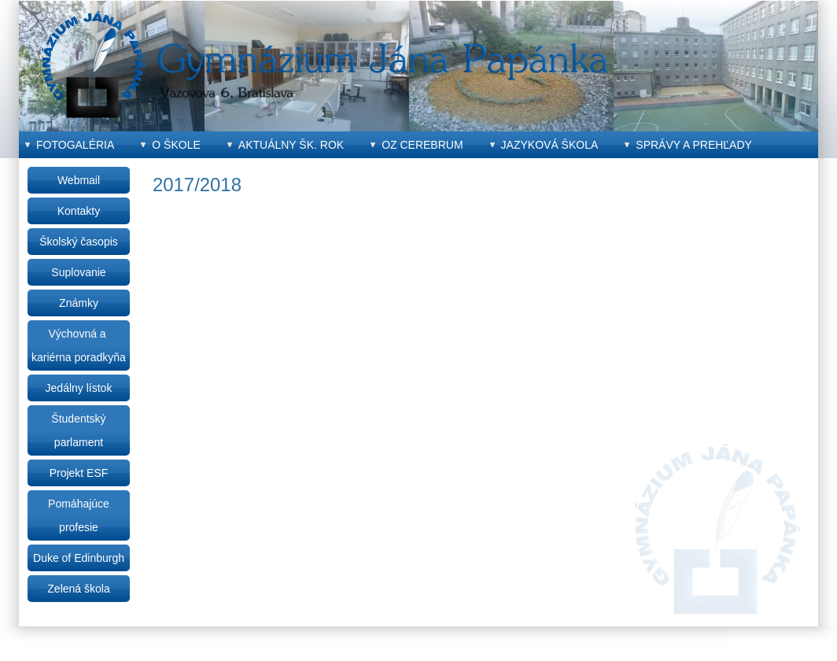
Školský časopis (78, 241)
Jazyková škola (550, 144)
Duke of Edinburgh (78, 558)
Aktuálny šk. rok (291, 144)
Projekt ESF (79, 473)
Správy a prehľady (694, 144)
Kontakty (78, 211)
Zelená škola (78, 588)
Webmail (78, 180)
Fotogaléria (75, 144)
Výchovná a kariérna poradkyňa (78, 345)
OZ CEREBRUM (422, 144)
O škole (176, 144)
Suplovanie (78, 272)
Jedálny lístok (79, 388)
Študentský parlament (78, 430)
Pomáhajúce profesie (78, 515)
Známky (78, 303)
